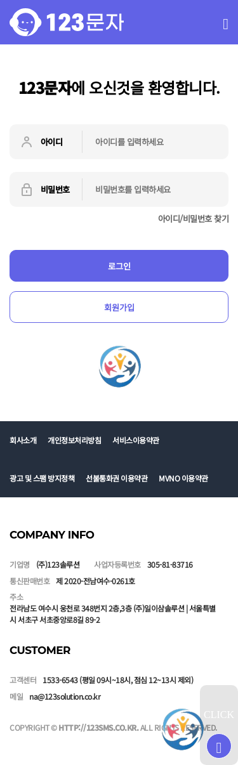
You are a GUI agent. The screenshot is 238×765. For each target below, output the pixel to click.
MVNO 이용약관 (183, 478)
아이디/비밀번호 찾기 (193, 219)
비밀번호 (44, 189)
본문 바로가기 (0, 0)
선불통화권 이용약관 (116, 478)
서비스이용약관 (135, 440)
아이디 (40, 142)
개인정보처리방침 (74, 440)
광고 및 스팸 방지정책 (42, 478)
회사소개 (23, 440)
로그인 (119, 266)
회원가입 (119, 307)
